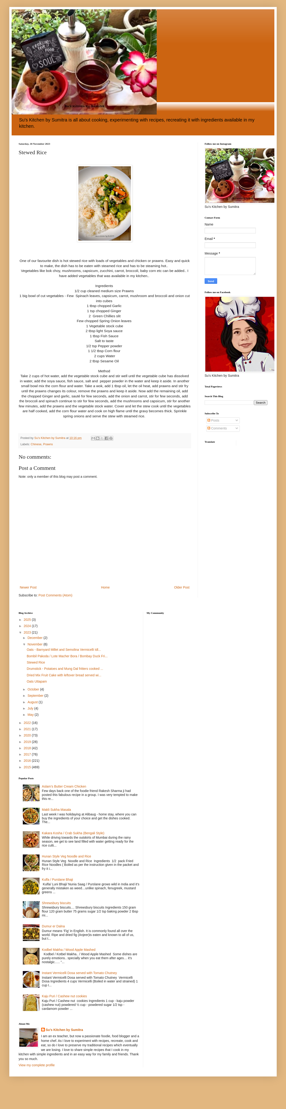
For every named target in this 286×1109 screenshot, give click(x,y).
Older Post (182, 587)
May (30, 714)
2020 (28, 735)
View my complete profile (37, 1065)
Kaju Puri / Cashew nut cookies (64, 996)
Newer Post (28, 587)
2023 (28, 632)
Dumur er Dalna (53, 926)
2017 (28, 754)
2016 (28, 760)
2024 (28, 626)
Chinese (36, 444)
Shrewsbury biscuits (56, 903)
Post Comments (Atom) (55, 595)
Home (105, 587)
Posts (213, 420)
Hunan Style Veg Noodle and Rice (66, 856)
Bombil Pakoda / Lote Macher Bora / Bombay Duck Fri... (67, 656)
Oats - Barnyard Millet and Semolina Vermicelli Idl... (64, 649)
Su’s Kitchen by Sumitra (64, 1030)
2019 (28, 742)
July (30, 708)
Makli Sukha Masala (56, 809)
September (35, 695)
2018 (28, 748)
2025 (28, 620)
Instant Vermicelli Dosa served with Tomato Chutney (79, 973)
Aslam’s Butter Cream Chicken (64, 786)
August (32, 702)
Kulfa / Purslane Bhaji (57, 879)
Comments (217, 428)
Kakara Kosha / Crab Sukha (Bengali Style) (73, 833)
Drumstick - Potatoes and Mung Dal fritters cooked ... (65, 669)
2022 (28, 723)
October (33, 689)
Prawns (48, 444)
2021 (28, 729)
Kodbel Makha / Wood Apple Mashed (68, 950)
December (35, 638)
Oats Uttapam (37, 681)
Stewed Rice (36, 662)
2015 (28, 767)
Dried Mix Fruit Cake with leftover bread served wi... (64, 675)
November (35, 644)
